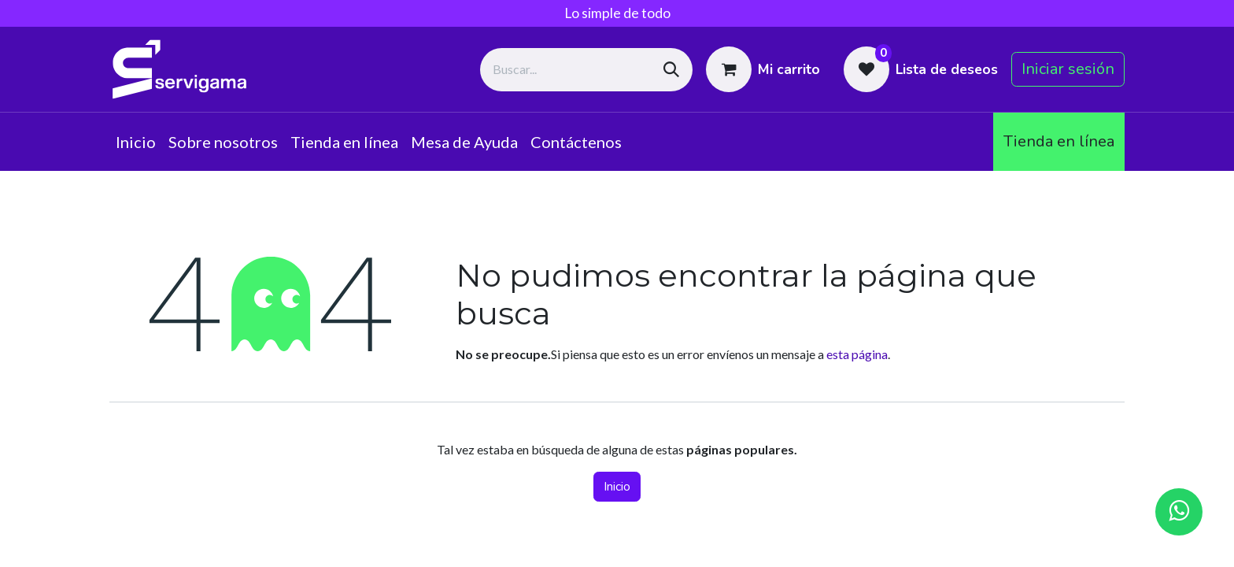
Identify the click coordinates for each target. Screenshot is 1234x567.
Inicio (617, 486)
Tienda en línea (1058, 141)
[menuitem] (135, 142)
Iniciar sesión (1068, 69)
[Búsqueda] (671, 69)
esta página (857, 353)
